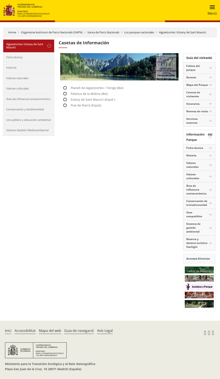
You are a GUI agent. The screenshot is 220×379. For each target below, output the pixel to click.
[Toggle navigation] (211, 10)
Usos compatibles (194, 214)
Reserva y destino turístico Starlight (196, 243)
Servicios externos (192, 121)
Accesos (191, 77)
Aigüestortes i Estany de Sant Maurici (182, 32)
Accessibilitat (25, 330)
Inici (8, 330)
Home (12, 32)
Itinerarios (193, 104)
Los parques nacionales (139, 32)
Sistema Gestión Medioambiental (27, 130)
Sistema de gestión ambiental (193, 227)
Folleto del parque (193, 68)
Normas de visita (197, 111)
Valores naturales (17, 78)
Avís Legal (105, 330)
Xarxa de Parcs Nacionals (103, 32)
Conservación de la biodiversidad (196, 203)
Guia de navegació (79, 330)
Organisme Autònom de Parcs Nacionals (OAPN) (51, 32)
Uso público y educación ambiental (28, 120)
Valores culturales (17, 88)
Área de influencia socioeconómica (28, 99)
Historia (11, 67)
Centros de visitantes (193, 94)
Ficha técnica (14, 57)
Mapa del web (50, 330)
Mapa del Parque (197, 85)
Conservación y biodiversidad (25, 109)
